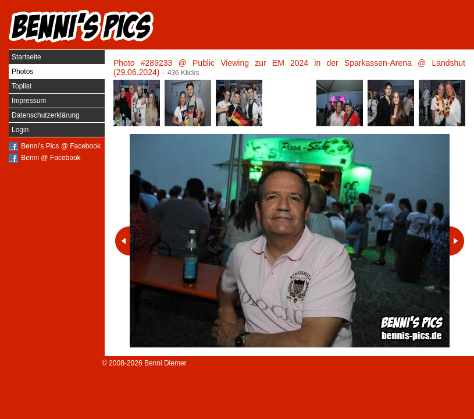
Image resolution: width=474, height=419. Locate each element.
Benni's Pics (81, 26)
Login (20, 130)
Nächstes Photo (457, 240)
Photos (22, 72)
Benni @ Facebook (50, 158)
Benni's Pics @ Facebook (61, 146)
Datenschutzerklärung (46, 115)
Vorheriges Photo (122, 240)
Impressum (29, 101)
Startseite (26, 57)
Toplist (21, 86)
